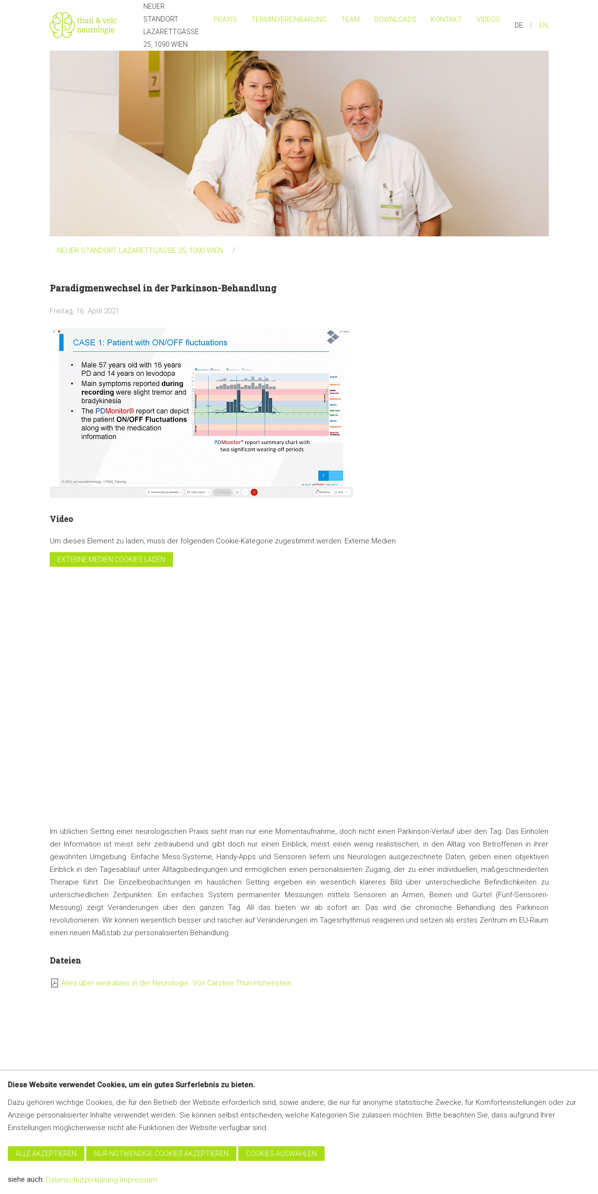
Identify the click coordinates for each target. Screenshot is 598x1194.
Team (350, 19)
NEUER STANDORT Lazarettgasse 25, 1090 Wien (171, 25)
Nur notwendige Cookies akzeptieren (161, 1153)
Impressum (138, 1179)
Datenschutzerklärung (82, 1179)
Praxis (225, 19)
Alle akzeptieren (46, 1153)
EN (543, 25)
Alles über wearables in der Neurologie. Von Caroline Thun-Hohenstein (176, 983)
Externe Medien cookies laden (111, 559)
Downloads (395, 19)
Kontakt (446, 19)
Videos (488, 19)
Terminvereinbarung (289, 19)
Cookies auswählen (281, 1153)
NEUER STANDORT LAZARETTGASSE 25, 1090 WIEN (140, 250)
